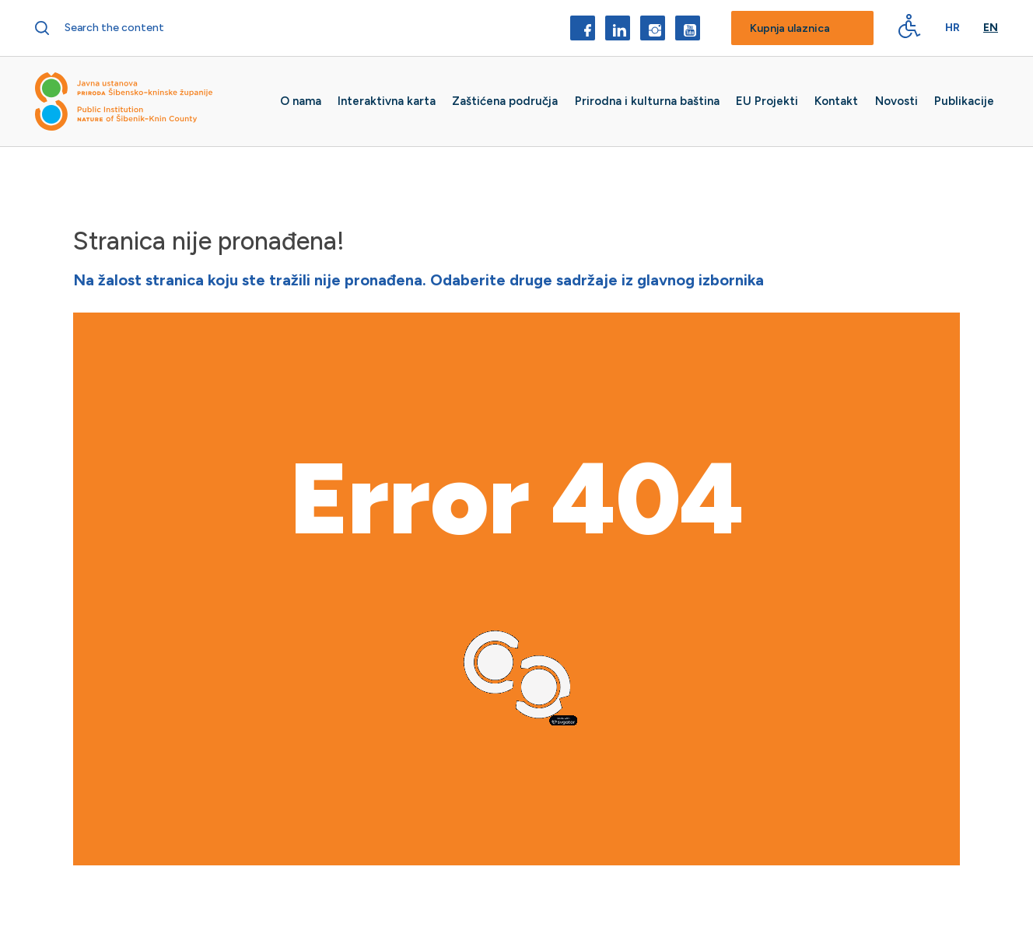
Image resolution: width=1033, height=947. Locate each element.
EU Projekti (767, 101)
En (990, 28)
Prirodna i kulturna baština (647, 101)
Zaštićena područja (505, 101)
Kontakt (836, 101)
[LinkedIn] (617, 28)
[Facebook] (582, 28)
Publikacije (964, 101)
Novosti (896, 101)
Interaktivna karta (387, 101)
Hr (952, 28)
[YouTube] (687, 28)
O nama (300, 101)
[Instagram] (652, 28)
